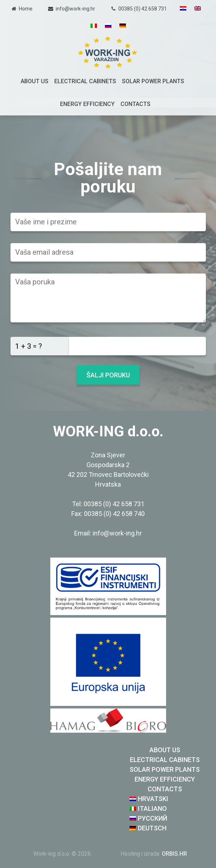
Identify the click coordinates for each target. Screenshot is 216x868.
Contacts (135, 104)
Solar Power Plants (153, 81)
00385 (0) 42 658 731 (142, 9)
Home (26, 9)
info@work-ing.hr (75, 9)
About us (34, 81)
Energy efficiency (87, 104)
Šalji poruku (108, 375)
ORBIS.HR (174, 853)
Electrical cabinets (85, 81)
